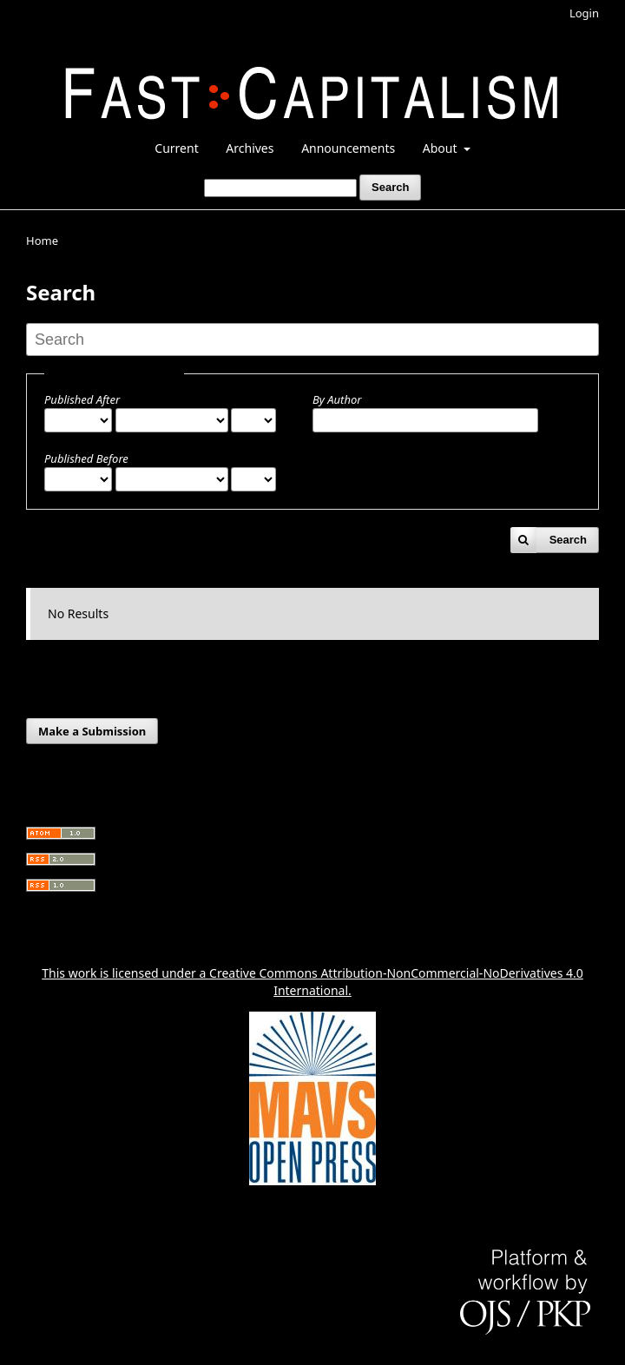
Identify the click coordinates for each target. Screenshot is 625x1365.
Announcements (348, 148)
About (441, 148)
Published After (82, 399)
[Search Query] (280, 188)
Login (584, 13)
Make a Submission (92, 731)
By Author (336, 399)
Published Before (86, 458)
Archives (249, 148)
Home (42, 240)
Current (176, 148)
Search (390, 187)
